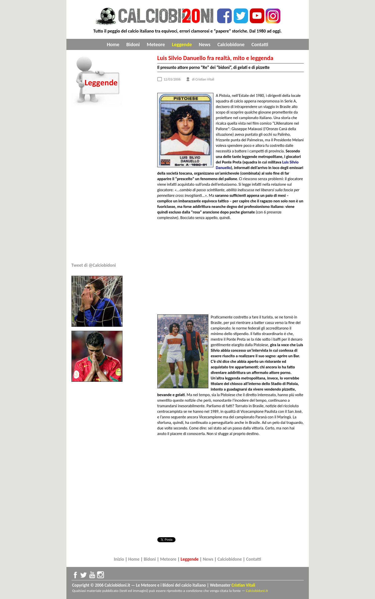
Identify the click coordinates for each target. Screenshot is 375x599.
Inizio (119, 559)
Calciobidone (230, 44)
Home (113, 44)
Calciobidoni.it (257, 590)
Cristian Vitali (243, 585)
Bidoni (133, 44)
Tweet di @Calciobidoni (93, 265)
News (204, 44)
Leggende (182, 44)
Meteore (156, 44)
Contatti (260, 44)
